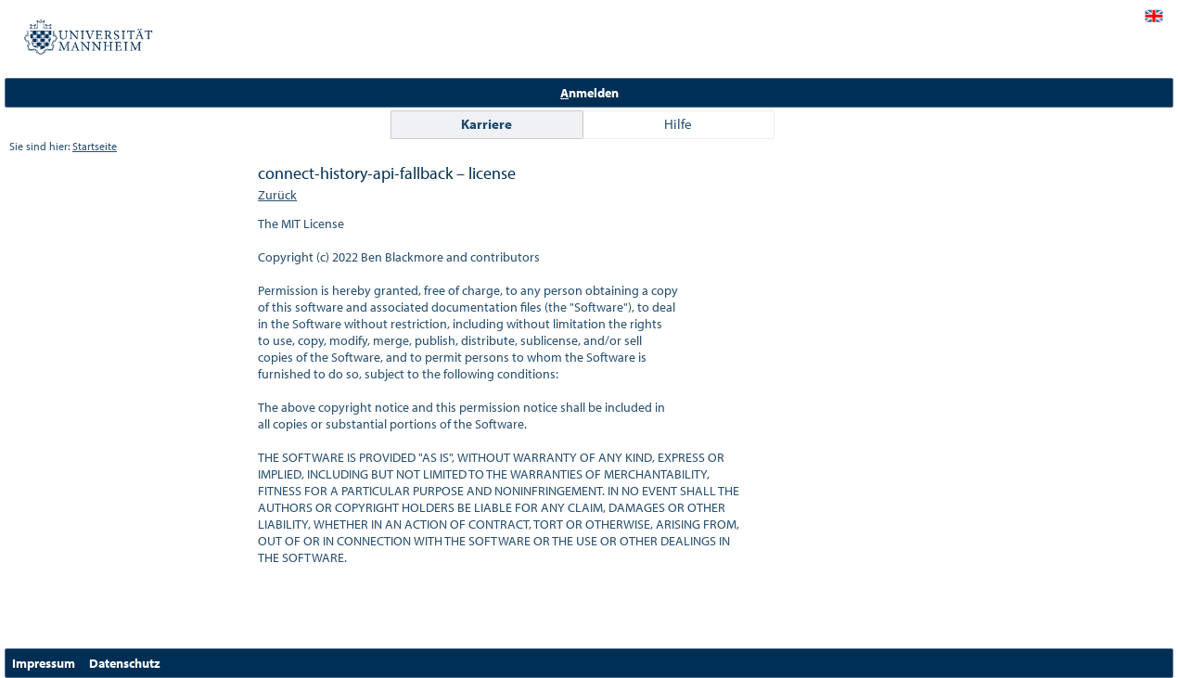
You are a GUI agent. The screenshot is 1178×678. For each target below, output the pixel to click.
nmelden (589, 92)
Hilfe (678, 124)
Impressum (43, 663)
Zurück (277, 194)
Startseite (94, 146)
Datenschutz (124, 663)
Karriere (486, 124)
